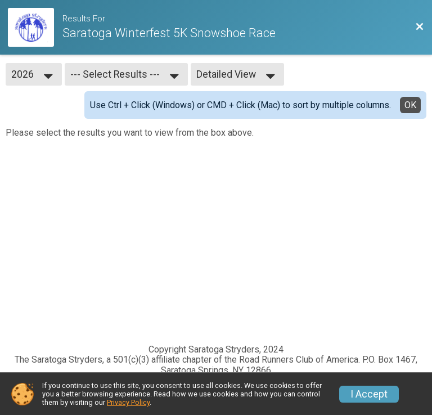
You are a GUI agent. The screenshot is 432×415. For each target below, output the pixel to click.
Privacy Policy (128, 402)
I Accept (369, 394)
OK (410, 105)
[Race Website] (35, 27)
